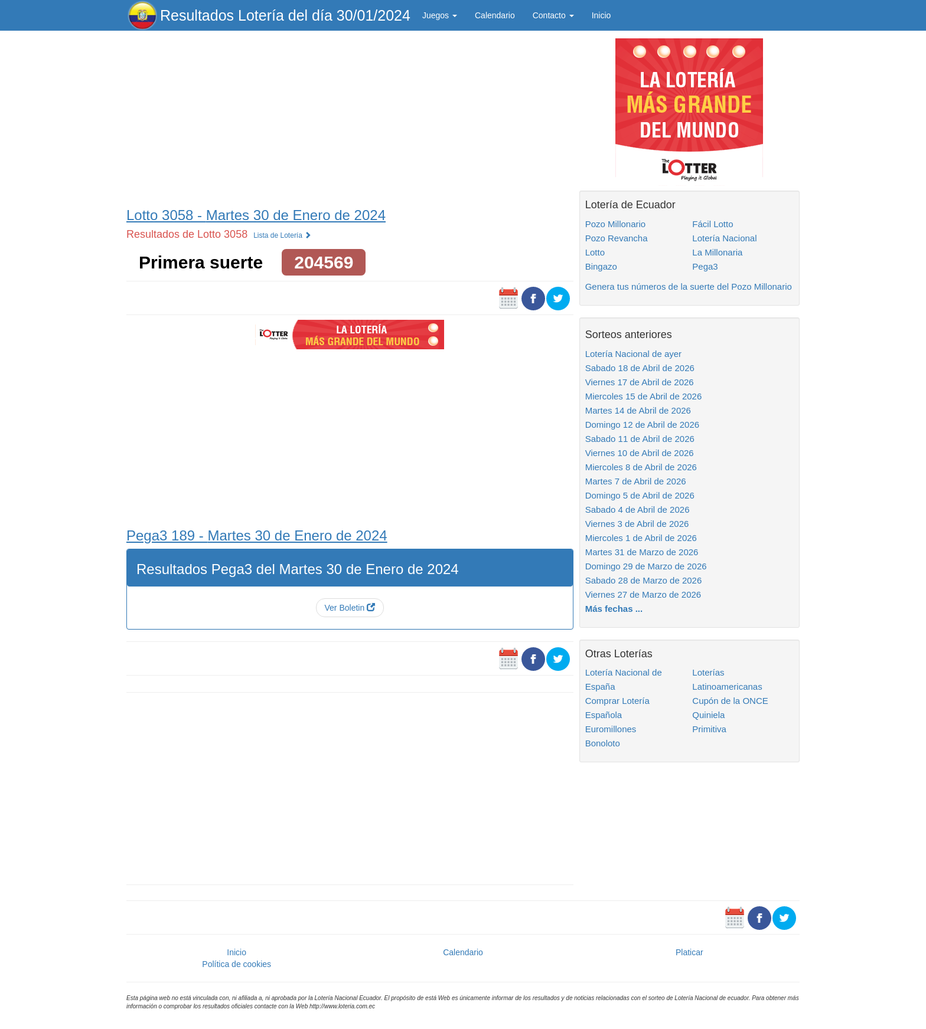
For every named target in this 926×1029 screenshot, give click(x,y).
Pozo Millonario (615, 224)
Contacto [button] (553, 15)
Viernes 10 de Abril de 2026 (639, 453)
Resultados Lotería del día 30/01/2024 (285, 15)
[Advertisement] (349, 116)
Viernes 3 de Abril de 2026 (637, 524)
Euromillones (611, 729)
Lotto (595, 252)
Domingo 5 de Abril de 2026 (639, 495)
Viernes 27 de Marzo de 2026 (643, 594)
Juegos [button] (439, 15)
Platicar (689, 952)
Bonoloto (602, 743)
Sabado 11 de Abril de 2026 (639, 439)
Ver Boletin (350, 607)
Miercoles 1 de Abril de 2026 (641, 538)
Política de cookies (236, 964)
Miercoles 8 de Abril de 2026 (641, 467)
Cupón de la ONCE (730, 701)
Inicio (601, 15)
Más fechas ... (614, 609)
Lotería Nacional (724, 238)
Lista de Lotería (282, 235)
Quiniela (708, 715)
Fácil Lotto (712, 224)
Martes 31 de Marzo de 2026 (642, 552)
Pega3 (705, 266)
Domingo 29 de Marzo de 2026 (646, 566)
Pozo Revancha (616, 238)
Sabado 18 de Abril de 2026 (639, 368)
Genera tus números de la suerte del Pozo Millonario (688, 286)
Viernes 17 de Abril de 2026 (639, 382)
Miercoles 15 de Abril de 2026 (643, 396)
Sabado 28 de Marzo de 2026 (643, 580)
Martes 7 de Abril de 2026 (635, 481)
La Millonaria (717, 252)
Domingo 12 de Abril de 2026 (642, 425)
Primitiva (709, 729)
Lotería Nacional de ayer (633, 354)
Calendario (495, 15)
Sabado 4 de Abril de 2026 (637, 509)
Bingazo (601, 266)
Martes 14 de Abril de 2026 (638, 410)
